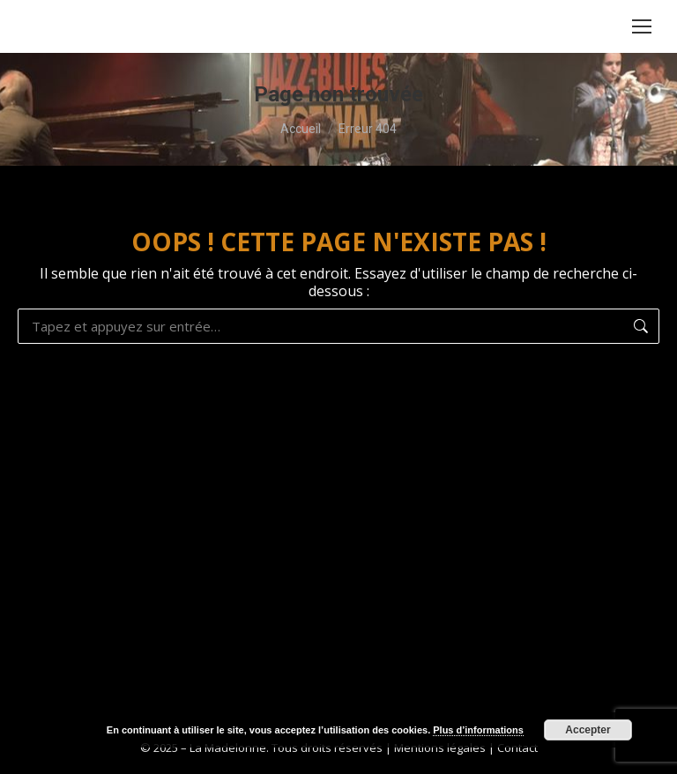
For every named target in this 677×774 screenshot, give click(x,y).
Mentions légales (440, 747)
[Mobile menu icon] (641, 26)
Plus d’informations (478, 730)
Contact (517, 747)
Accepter (587, 730)
